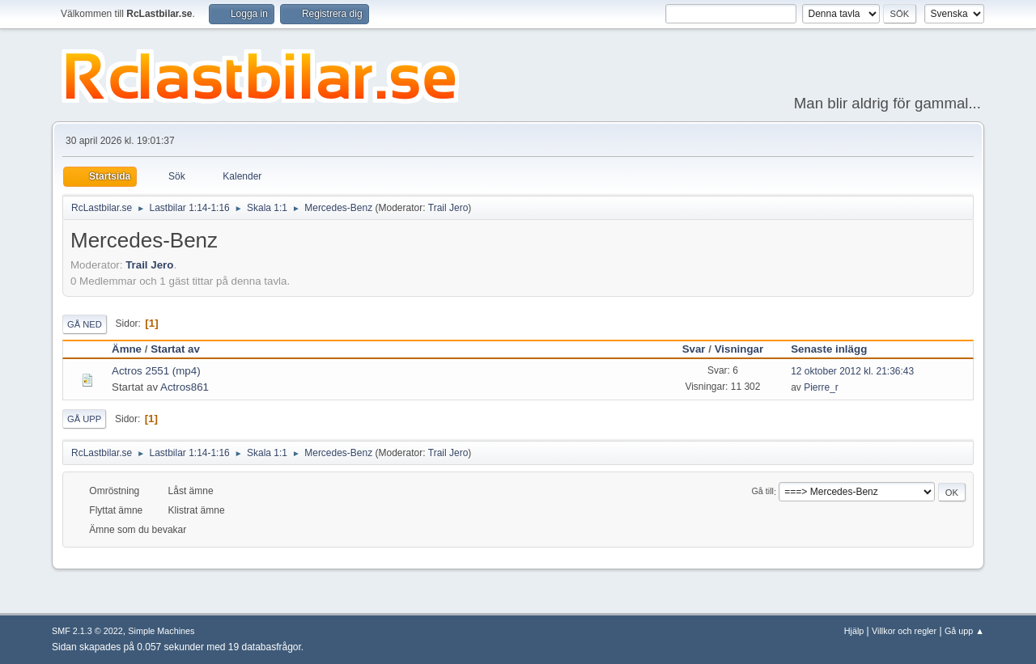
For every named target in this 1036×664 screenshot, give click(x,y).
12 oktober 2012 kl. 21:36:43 (852, 371)
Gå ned (84, 324)
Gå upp (84, 419)
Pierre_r (821, 387)
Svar (694, 349)
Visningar (739, 349)
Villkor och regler (904, 631)
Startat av (175, 349)
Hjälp (854, 631)
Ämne (127, 349)
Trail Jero (448, 208)
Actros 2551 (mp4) (156, 371)
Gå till (762, 492)
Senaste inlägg (836, 349)
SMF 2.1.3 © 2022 (87, 631)
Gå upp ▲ (964, 631)
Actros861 (184, 387)
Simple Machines (161, 631)
